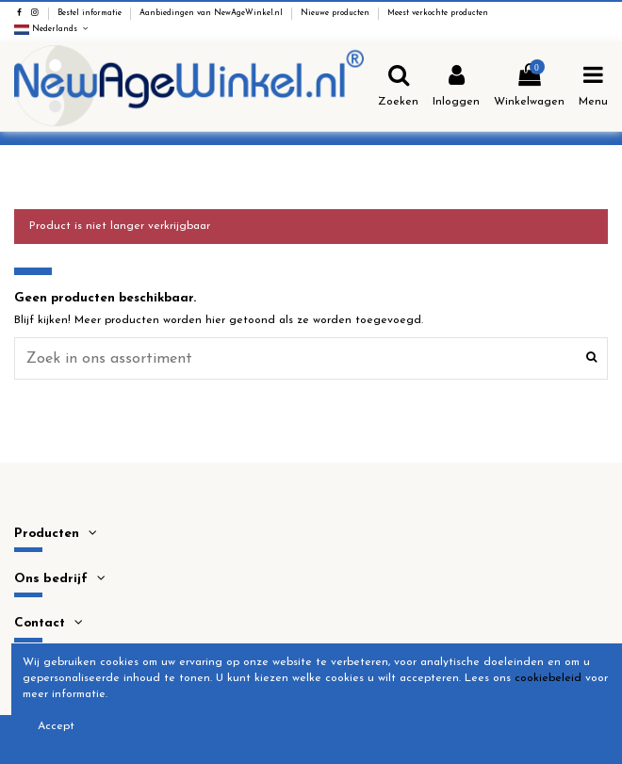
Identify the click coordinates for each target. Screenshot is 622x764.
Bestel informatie (90, 13)
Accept (56, 726)
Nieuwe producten (336, 13)
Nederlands (52, 29)
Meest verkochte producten (437, 13)
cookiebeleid (548, 678)
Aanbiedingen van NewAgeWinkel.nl (212, 13)
